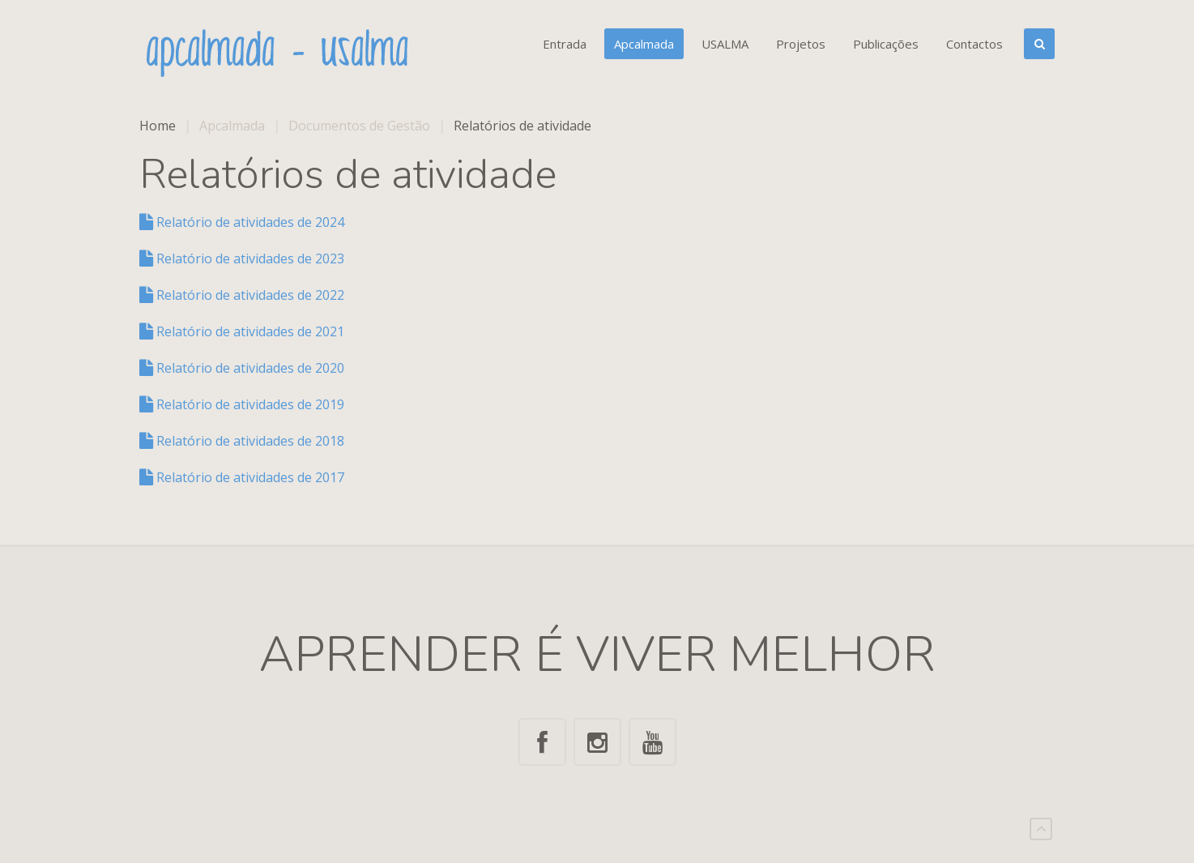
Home (157, 126)
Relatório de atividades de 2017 (241, 477)
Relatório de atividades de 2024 (241, 222)
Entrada (564, 44)
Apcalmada (644, 44)
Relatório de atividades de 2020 (241, 368)
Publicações (886, 44)
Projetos (800, 44)
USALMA (724, 44)
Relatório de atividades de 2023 (241, 258)
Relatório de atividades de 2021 (241, 331)
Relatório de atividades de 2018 (241, 441)
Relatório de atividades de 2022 (241, 295)
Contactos (974, 44)
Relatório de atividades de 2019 (241, 404)
